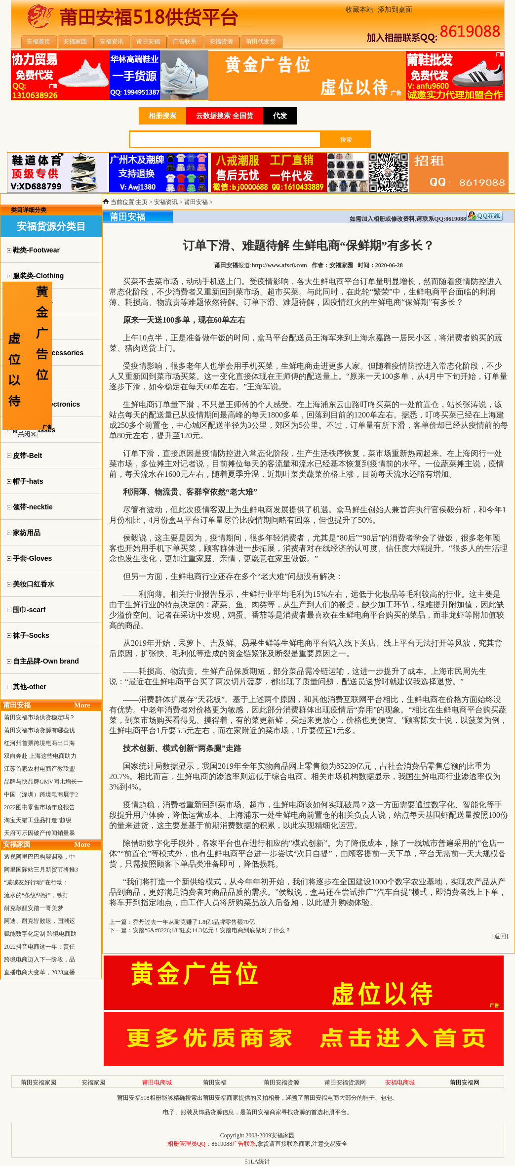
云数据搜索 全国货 (224, 116)
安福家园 (93, 1082)
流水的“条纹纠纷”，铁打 (36, 895)
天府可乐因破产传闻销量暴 (39, 833)
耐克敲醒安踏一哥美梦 (33, 908)
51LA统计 (258, 1161)
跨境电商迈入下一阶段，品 (39, 959)
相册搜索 (162, 116)
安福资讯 (166, 202)
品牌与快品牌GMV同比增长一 (43, 781)
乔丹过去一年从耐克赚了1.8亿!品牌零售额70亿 (194, 921)
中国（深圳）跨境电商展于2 (41, 794)
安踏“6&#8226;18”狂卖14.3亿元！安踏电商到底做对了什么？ (212, 930)
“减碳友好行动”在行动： (36, 882)
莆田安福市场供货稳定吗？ (39, 717)
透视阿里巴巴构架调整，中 (39, 856)
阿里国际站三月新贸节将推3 (41, 869)
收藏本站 (359, 9)
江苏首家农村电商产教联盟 (39, 768)
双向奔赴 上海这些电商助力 (40, 755)
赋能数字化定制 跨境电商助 (40, 933)
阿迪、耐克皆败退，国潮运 (39, 920)
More (82, 705)
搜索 (346, 139)
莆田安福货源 (281, 1082)
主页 (142, 202)
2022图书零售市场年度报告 (39, 807)
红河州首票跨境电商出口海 (39, 743)
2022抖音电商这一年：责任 (39, 946)
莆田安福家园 (38, 1082)
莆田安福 (196, 202)
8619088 (221, 1143)
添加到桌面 (395, 9)
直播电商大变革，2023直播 (39, 972)
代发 (280, 116)
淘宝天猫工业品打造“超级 (38, 820)
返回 (500, 936)
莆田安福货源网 (345, 1082)
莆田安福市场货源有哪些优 (39, 730)
